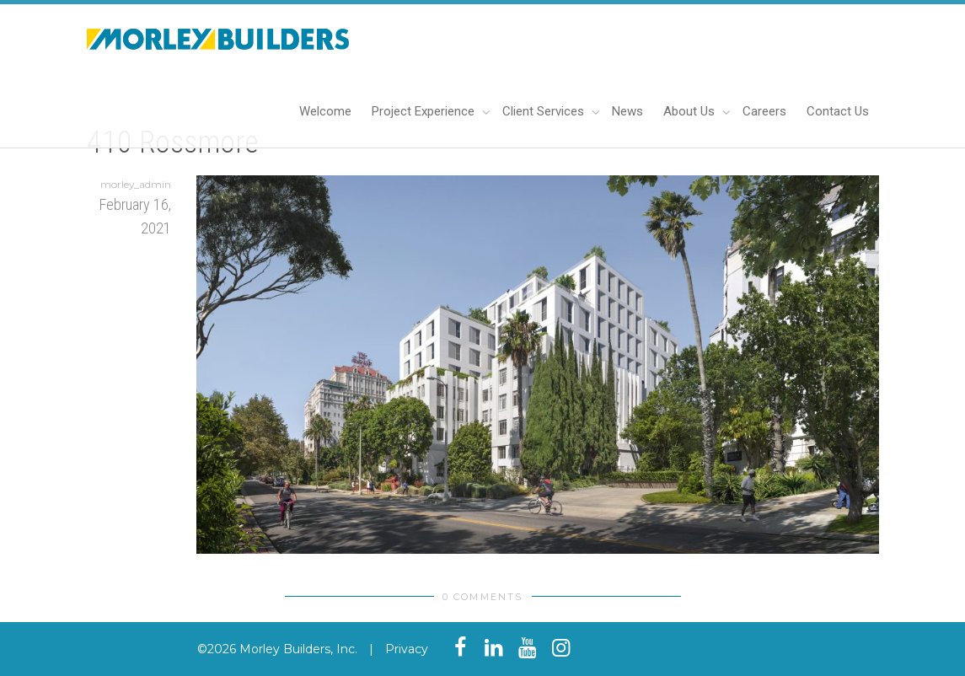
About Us (690, 111)
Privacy (406, 649)
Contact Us (838, 111)
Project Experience (425, 111)
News (627, 111)
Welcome (325, 111)
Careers (764, 111)
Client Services (544, 111)
